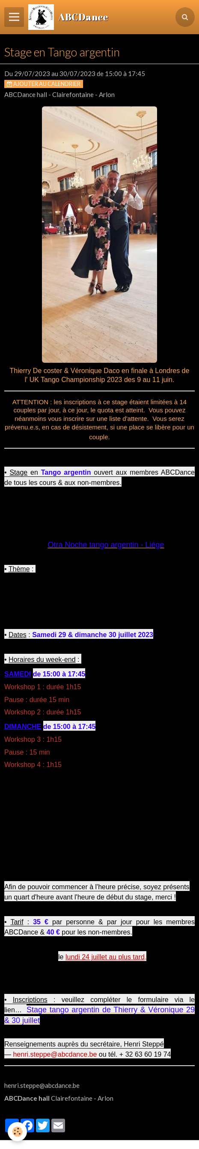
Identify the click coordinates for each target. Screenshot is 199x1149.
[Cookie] (17, 1131)
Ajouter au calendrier (43, 83)
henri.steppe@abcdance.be (55, 1054)
